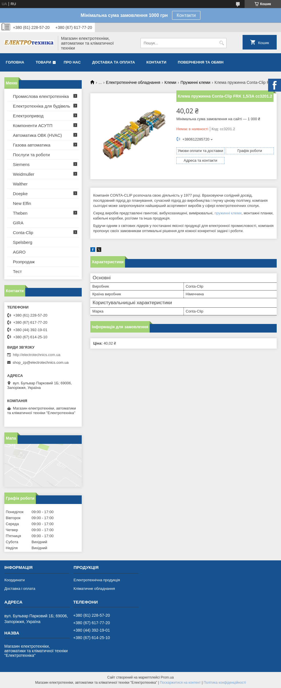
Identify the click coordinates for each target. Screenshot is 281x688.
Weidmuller (23, 174)
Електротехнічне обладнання (133, 82)
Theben (20, 213)
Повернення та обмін (200, 62)
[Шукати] (221, 43)
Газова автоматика (31, 145)
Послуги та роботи (31, 154)
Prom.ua (167, 677)
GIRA (18, 222)
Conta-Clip (23, 232)
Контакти (186, 15)
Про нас (72, 62)
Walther (20, 183)
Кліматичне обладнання (94, 588)
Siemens (21, 164)
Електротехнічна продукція (96, 580)
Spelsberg (22, 242)
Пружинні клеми (195, 82)
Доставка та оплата (113, 62)
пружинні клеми (227, 213)
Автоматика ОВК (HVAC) (37, 135)
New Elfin (22, 203)
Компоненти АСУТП (32, 125)
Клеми (170, 82)
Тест (17, 271)
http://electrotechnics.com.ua (36, 355)
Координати (14, 580)
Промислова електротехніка (41, 96)
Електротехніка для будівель (41, 106)
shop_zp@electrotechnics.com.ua (41, 362)
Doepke (20, 193)
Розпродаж (24, 261)
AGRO (19, 252)
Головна (15, 62)
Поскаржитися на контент (180, 683)
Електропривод (28, 115)
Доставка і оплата (19, 588)
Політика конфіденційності (225, 683)
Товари (43, 62)
